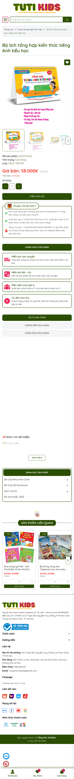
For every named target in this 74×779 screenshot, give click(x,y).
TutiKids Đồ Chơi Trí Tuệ (13, 683)
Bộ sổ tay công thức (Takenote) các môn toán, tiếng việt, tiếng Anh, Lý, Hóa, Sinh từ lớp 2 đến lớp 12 (54, 568)
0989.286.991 (20, 666)
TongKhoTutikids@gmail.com (23, 670)
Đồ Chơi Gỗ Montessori (16, 485)
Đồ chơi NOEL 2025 (14, 496)
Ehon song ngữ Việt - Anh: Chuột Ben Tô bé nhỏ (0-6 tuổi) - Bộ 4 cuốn (16, 568)
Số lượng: (7, 180)
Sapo (43, 740)
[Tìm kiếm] (67, 19)
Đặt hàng (19, 586)
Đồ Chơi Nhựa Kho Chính (17, 479)
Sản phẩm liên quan (37, 523)
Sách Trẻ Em (10, 491)
